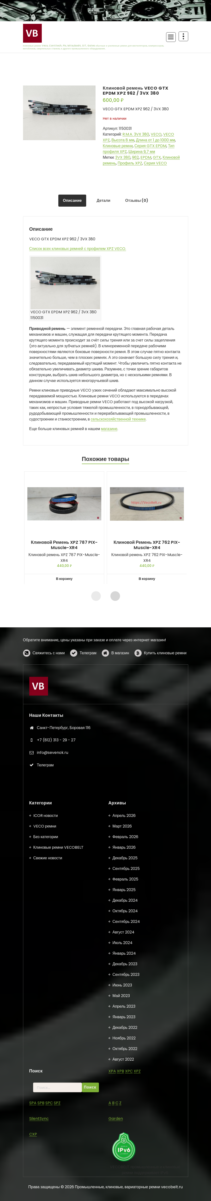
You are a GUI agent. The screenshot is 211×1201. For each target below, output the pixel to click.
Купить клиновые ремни (165, 670)
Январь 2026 (124, 1183)
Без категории (45, 1173)
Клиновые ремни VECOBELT (58, 1183)
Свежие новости (47, 1194)
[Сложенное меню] (171, 37)
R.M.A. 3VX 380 (135, 134)
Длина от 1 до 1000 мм (155, 140)
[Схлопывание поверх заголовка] (183, 36)
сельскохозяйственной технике (118, 419)
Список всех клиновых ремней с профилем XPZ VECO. (77, 248)
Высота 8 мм (122, 140)
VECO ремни (44, 1162)
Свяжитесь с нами (49, 670)
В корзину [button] (64, 578)
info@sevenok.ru (52, 843)
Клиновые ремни (118, 146)
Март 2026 (122, 1162)
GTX (157, 157)
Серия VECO (155, 163)
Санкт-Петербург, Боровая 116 (63, 818)
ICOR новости (45, 1152)
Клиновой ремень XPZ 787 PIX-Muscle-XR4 (64, 545)
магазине (109, 429)
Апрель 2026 (124, 1152)
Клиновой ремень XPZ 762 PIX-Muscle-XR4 (146, 545)
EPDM (145, 157)
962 (135, 157)
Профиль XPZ (130, 163)
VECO (156, 134)
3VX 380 (122, 157)
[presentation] (96, 596)
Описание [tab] (72, 200)
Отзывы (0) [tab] (136, 200)
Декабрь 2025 (125, 1194)
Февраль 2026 (125, 1173)
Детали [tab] (103, 200)
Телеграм (88, 670)
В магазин (120, 670)
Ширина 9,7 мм (141, 151)
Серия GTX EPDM (150, 146)
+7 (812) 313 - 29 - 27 (56, 831)
